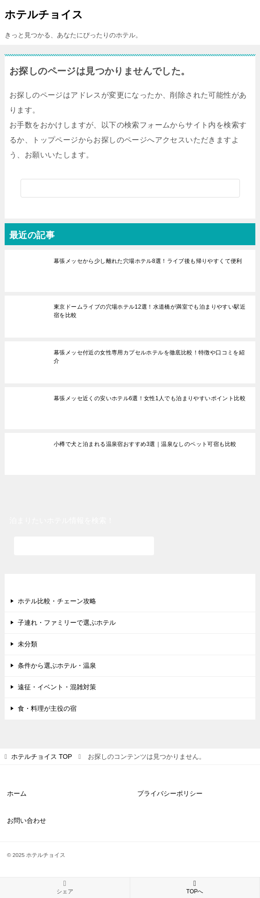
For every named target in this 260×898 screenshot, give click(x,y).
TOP (41, 756)
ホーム (17, 793)
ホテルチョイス (44, 13)
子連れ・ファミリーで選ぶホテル (67, 622)
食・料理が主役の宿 (47, 708)
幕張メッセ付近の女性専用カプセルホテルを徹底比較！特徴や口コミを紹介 (149, 356)
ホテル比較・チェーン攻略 (57, 601)
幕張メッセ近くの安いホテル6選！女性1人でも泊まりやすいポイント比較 (150, 398)
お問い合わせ (26, 820)
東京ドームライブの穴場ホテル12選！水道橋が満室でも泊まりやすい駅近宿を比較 (150, 311)
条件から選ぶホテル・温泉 (57, 665)
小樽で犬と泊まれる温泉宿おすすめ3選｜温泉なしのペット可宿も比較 (145, 444)
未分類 (27, 644)
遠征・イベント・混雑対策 (57, 687)
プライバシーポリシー (170, 793)
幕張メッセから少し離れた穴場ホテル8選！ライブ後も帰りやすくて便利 (148, 261)
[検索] (130, 188)
